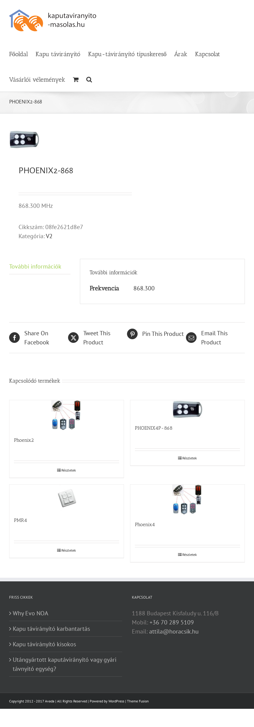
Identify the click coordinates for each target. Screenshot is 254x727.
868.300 (144, 288)
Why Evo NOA (30, 613)
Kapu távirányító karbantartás (51, 629)
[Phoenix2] (66, 415)
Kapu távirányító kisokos (44, 644)
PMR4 (20, 520)
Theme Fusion (138, 701)
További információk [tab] (35, 266)
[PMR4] (66, 498)
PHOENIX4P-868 (154, 428)
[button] (89, 79)
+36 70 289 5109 (171, 622)
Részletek (68, 470)
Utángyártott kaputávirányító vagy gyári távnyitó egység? (64, 664)
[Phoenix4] (187, 500)
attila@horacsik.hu (174, 631)
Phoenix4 (145, 524)
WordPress (116, 701)
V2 (49, 236)
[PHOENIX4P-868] (187, 409)
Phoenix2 (24, 440)
